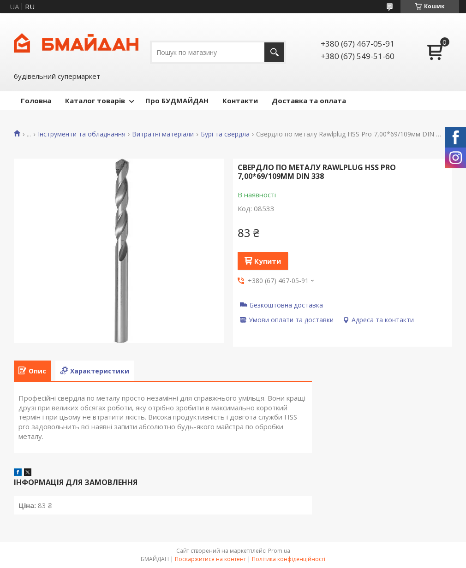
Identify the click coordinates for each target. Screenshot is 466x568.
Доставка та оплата (309, 100)
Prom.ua (279, 551)
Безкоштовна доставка (286, 305)
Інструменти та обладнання (81, 134)
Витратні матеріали (163, 134)
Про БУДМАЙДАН (177, 100)
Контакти (240, 100)
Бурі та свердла (225, 134)
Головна (36, 100)
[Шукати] (274, 52)
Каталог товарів (95, 100)
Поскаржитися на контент (210, 559)
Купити (267, 261)
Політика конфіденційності (288, 559)
